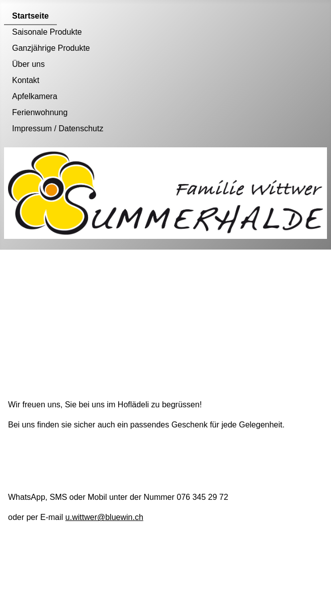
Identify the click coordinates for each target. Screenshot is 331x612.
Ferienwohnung (39, 112)
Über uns (28, 64)
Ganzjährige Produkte (51, 48)
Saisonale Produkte (47, 32)
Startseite (30, 16)
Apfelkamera (34, 96)
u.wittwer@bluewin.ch (104, 517)
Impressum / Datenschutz (57, 128)
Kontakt (25, 80)
